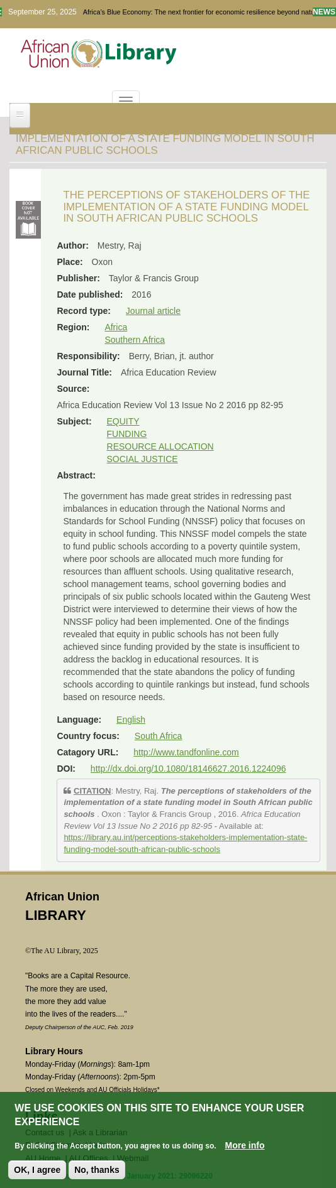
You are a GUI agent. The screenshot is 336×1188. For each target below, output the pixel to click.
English (130, 720)
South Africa (158, 736)
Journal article (153, 311)
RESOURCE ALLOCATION (160, 446)
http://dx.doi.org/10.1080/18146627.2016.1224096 (188, 769)
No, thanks (97, 1172)
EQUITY (123, 421)
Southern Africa (134, 340)
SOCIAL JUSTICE (142, 459)
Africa (115, 327)
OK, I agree (37, 1172)
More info (245, 1147)
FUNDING (127, 434)
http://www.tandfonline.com (185, 752)
